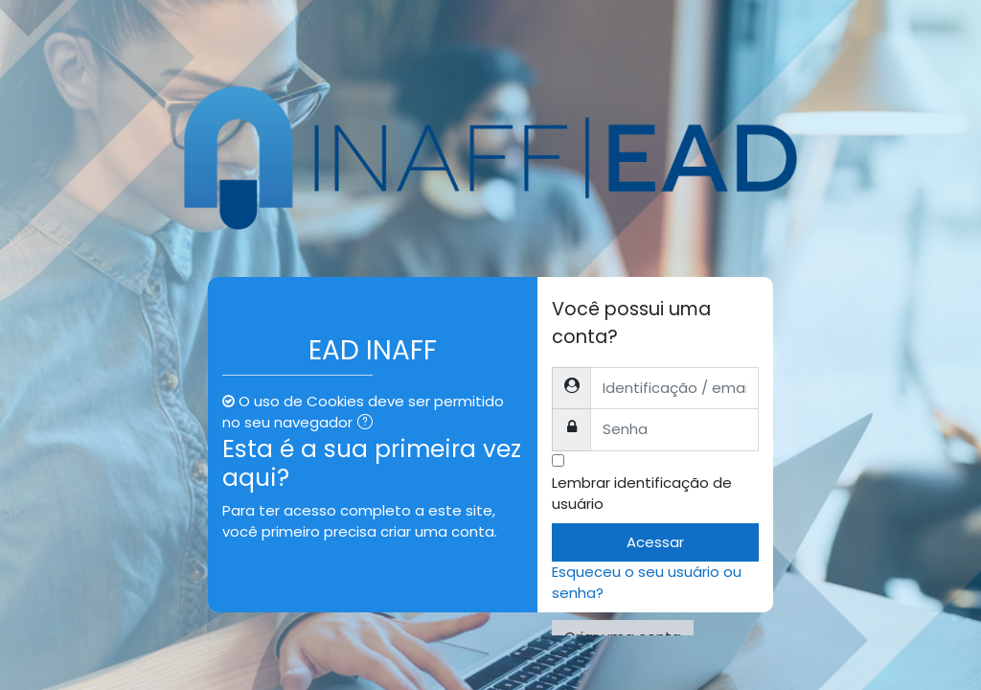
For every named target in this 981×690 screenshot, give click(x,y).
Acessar (655, 542)
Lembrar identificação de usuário (642, 493)
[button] (368, 423)
